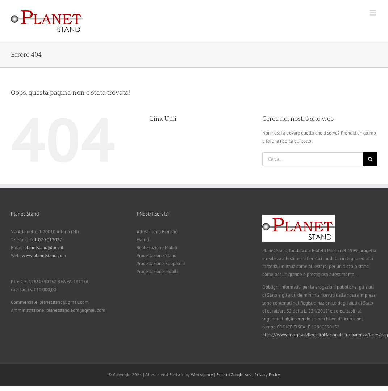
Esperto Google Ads (233, 374)
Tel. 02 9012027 (46, 240)
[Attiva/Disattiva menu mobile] (373, 13)
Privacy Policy (267, 374)
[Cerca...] (312, 159)
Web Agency (202, 374)
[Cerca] (370, 159)
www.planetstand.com (44, 255)
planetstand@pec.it (43, 248)
